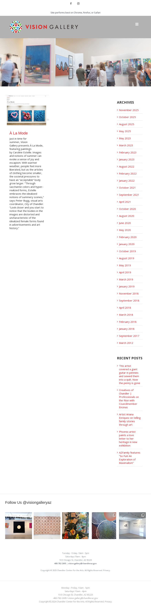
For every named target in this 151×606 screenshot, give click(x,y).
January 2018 (126, 328)
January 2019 (126, 286)
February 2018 (128, 321)
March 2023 (126, 145)
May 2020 (125, 230)
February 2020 (128, 237)
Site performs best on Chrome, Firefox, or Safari (75, 12)
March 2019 (126, 279)
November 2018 (129, 293)
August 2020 (126, 216)
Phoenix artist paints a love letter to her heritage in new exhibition (128, 438)
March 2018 (126, 314)
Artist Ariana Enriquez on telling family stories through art (130, 419)
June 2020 (125, 223)
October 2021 (127, 187)
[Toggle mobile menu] (137, 24)
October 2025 (127, 117)
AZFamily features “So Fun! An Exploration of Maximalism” (129, 458)
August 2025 (126, 124)
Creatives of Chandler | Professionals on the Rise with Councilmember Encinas (129, 398)
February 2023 (128, 152)
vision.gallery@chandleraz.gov (82, 563)
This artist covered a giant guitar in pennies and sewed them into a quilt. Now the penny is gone (129, 374)
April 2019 (125, 272)
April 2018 (125, 307)
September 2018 (129, 300)
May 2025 (125, 131)
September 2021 (129, 194)
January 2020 (126, 244)
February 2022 (128, 173)
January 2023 (126, 159)
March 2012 (126, 343)
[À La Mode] (27, 110)
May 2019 (125, 265)
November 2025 (129, 110)
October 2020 (127, 208)
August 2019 (126, 258)
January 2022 (126, 180)
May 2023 (125, 138)
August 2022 (126, 166)
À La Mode (18, 133)
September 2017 (129, 336)
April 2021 (125, 201)
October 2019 (127, 251)
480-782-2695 (60, 563)
